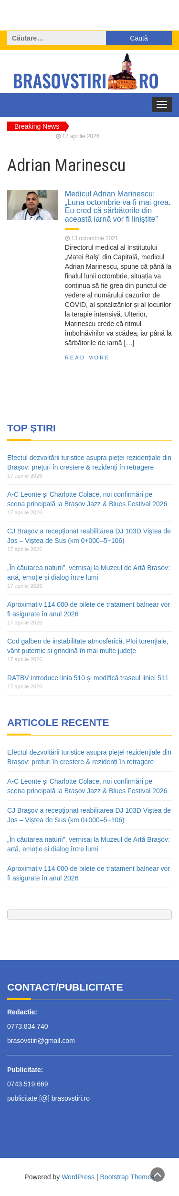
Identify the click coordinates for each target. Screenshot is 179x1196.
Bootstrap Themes (127, 1177)
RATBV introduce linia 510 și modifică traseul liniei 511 (87, 678)
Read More (87, 357)
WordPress (78, 1177)
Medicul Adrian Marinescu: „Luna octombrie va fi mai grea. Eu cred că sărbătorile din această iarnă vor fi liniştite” (118, 206)
